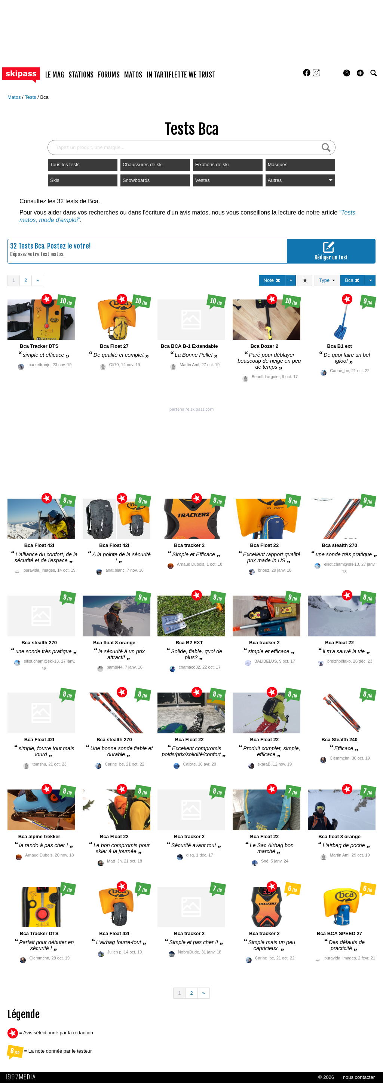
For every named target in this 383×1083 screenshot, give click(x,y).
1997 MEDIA (22, 1077)
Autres (300, 180)
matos (133, 74)
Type (327, 280)
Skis (54, 180)
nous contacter (359, 1077)
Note (272, 280)
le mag (54, 74)
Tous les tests (65, 164)
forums (109, 74)
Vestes (202, 180)
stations (81, 74)
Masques (278, 164)
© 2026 (326, 1077)
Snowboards (136, 180)
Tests (31, 97)
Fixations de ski (212, 164)
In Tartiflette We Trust (181, 74)
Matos (14, 97)
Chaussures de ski (143, 164)
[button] (360, 73)
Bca (44, 97)
